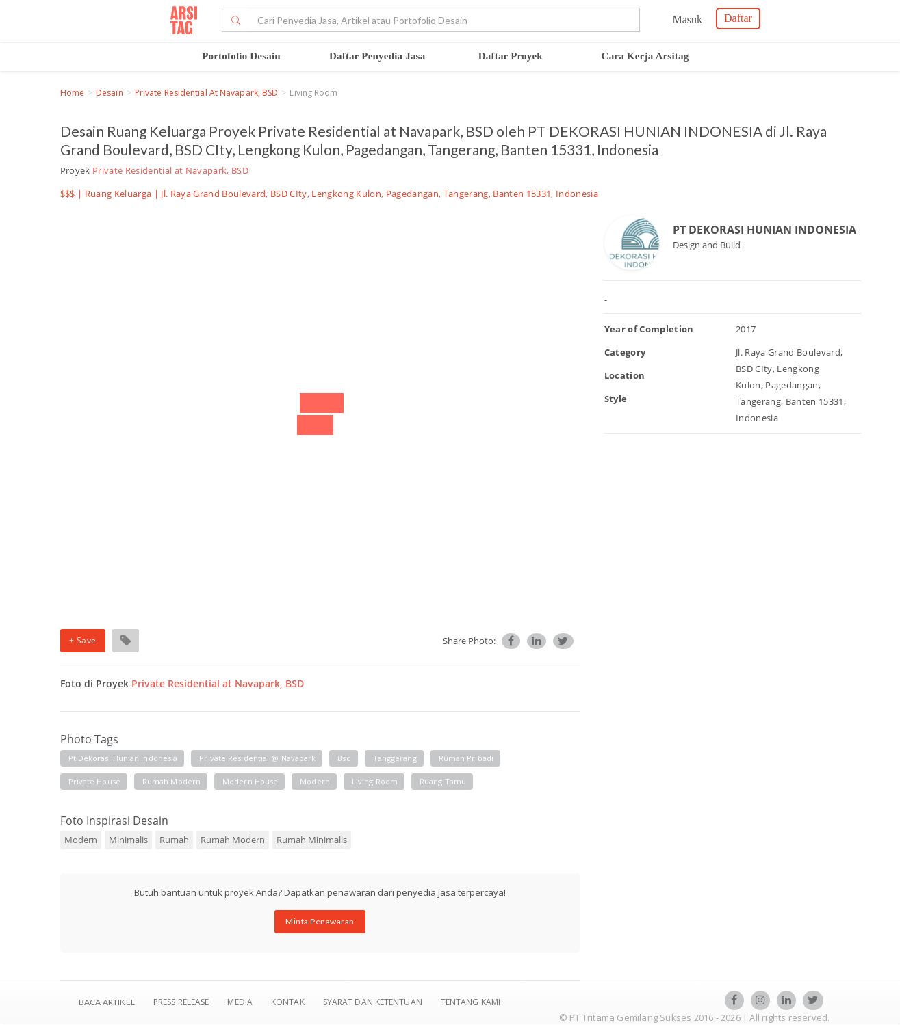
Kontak (289, 1002)
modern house (250, 781)
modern (315, 781)
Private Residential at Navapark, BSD (207, 92)
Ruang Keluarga (118, 193)
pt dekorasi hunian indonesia (123, 758)
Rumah (174, 840)
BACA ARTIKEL (107, 1002)
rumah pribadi (466, 758)
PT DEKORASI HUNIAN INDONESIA (764, 229)
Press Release (181, 1002)
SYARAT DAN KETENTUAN (373, 1002)
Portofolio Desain (241, 56)
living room (375, 781)
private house (94, 781)
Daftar (738, 18)
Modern (80, 840)
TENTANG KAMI (470, 1002)
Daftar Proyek (510, 56)
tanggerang (395, 758)
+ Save (83, 640)
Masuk (687, 19)
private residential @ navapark (257, 758)
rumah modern (171, 781)
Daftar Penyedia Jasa (377, 56)
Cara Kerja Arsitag (645, 56)
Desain (109, 92)
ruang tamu (443, 781)
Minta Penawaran (320, 921)
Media (241, 1002)
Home (72, 92)
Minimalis (128, 840)
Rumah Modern (233, 840)
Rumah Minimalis (312, 840)
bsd (343, 758)
